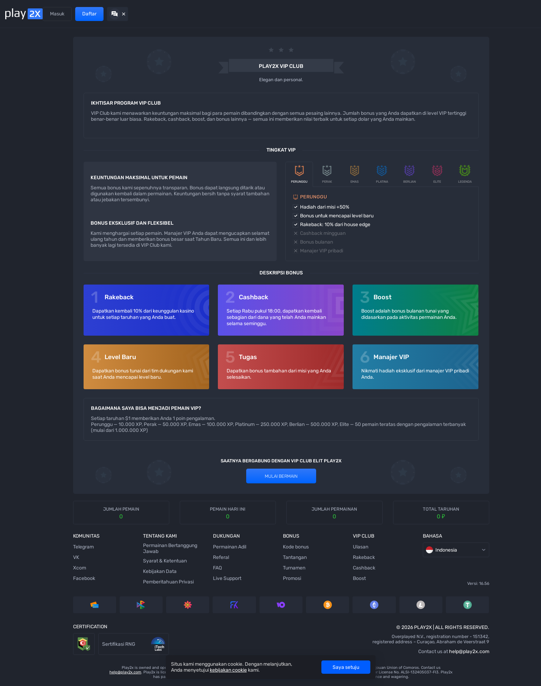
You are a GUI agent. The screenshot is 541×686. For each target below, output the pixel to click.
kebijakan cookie (228, 670)
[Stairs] (16, 115)
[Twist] (16, 311)
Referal (90, 14)
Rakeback (311, 557)
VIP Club (143, 14)
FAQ (172, 568)
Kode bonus (247, 547)
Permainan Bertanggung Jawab (129, 548)
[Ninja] (16, 73)
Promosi (115, 14)
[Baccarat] (16, 227)
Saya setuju (346, 667)
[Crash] (16, 255)
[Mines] (16, 45)
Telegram (47, 547)
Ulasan (307, 547)
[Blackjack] (16, 199)
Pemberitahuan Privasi (127, 582)
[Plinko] (16, 143)
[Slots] (16, 101)
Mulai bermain (232, 476)
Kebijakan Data (119, 571)
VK (40, 557)
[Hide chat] (525, 14)
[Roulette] (16, 297)
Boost (306, 578)
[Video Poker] (16, 241)
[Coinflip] (16, 213)
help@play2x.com (407, 651)
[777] (16, 269)
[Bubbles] (16, 129)
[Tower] (16, 87)
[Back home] (24, 13)
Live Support (182, 578)
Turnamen (245, 568)
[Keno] (16, 171)
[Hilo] (16, 157)
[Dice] (16, 59)
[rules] (498, 48)
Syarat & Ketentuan (124, 561)
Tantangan (246, 557)
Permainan (63, 14)
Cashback (311, 568)
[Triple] (16, 283)
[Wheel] (16, 185)
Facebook (48, 578)
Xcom (43, 568)
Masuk (465, 14)
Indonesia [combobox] (396, 549)
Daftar (497, 14)
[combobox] (519, 48)
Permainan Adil (184, 547)
